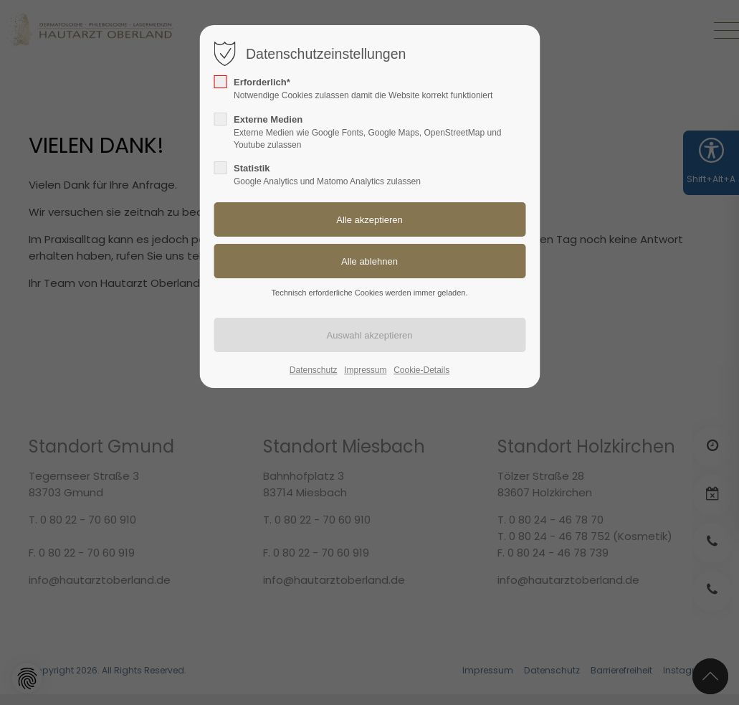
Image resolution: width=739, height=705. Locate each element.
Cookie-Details (421, 370)
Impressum (365, 370)
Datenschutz (314, 370)
